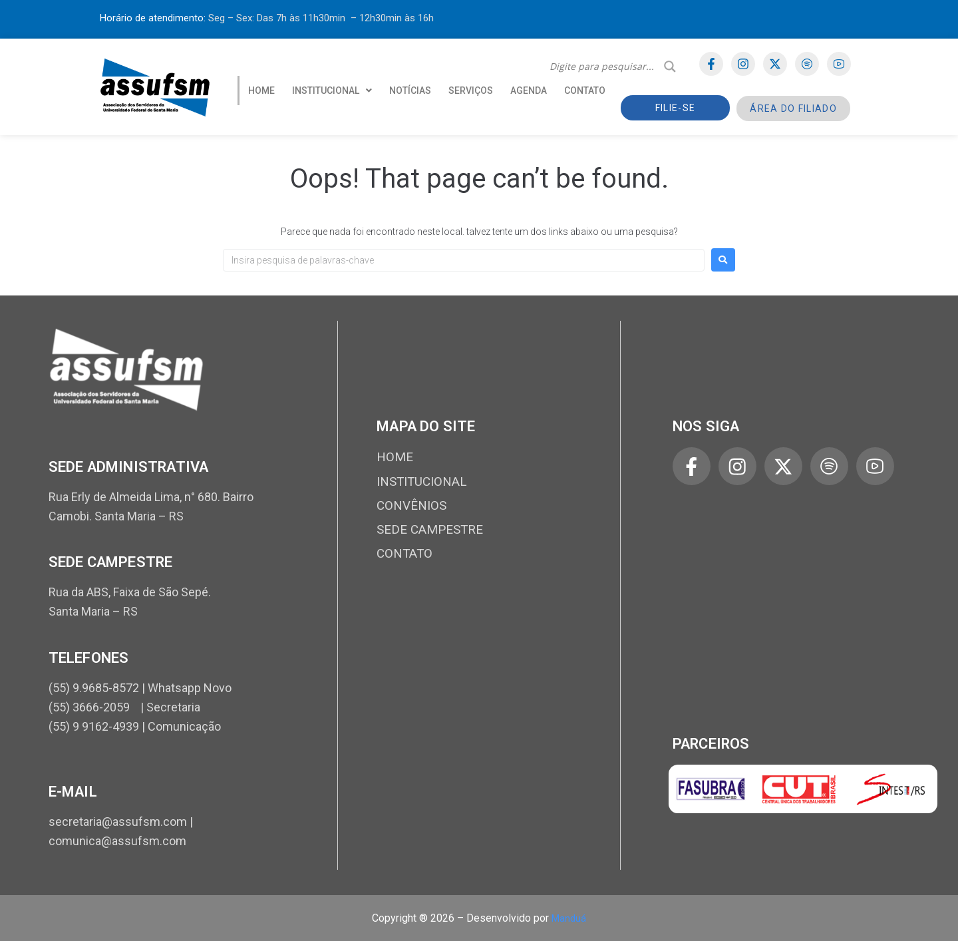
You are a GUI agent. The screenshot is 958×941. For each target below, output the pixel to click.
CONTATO (584, 90)
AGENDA (528, 90)
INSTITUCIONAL (332, 90)
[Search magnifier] (670, 66)
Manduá (569, 918)
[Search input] (603, 66)
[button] (332, 90)
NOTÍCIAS (410, 90)
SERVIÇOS (470, 90)
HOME (261, 90)
